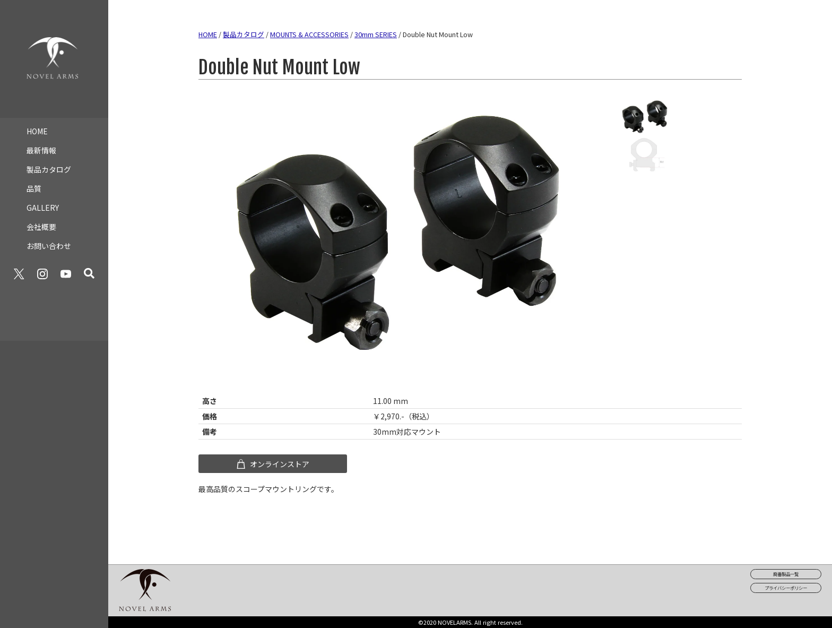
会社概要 (41, 223)
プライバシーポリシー (786, 587)
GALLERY (43, 204)
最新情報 (41, 146)
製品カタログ (49, 165)
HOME (37, 127)
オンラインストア (272, 464)
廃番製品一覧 (786, 574)
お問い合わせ (49, 242)
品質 (34, 184)
